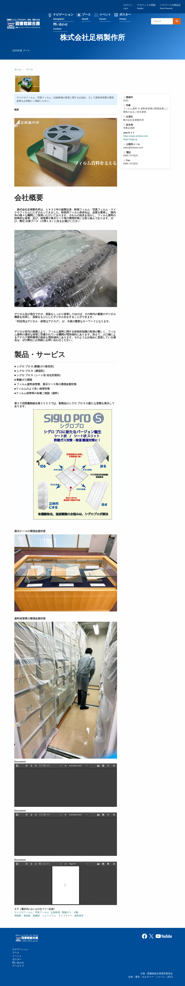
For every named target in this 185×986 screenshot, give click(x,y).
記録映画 (55, 912)
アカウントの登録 (146, 6)
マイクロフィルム (23, 912)
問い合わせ (60, 27)
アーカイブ (18, 966)
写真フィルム (42, 912)
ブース (86, 17)
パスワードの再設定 (170, 6)
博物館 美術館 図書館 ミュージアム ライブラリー (43, 915)
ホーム (17, 69)
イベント (105, 17)
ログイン (128, 6)
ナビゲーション (63, 17)
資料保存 (79, 915)
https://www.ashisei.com (135, 136)
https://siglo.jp (130, 139)
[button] (27, 84)
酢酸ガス (66, 912)
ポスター (125, 17)
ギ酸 (76, 912)
